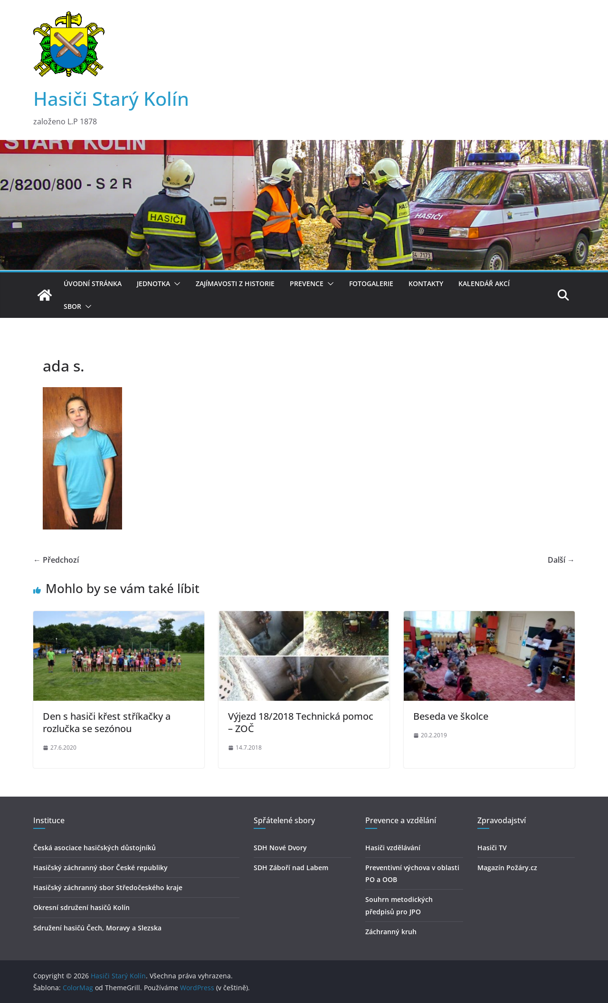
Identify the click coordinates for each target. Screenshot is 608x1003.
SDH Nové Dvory (280, 847)
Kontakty (425, 283)
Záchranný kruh (391, 931)
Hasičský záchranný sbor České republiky (100, 867)
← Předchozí (56, 560)
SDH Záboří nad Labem (291, 867)
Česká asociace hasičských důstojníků (94, 847)
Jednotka (153, 283)
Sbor (72, 306)
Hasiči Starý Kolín (111, 98)
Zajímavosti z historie (235, 283)
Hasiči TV (492, 847)
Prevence (306, 283)
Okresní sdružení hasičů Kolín (81, 907)
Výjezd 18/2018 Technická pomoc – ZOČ (300, 722)
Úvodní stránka (93, 283)
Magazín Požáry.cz (507, 867)
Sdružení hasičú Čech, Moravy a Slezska (97, 927)
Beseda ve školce (450, 716)
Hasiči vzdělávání (392, 847)
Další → (561, 560)
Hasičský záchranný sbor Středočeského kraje (107, 887)
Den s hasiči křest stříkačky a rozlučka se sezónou (107, 722)
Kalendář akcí (484, 283)
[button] (175, 283)
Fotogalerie (371, 283)
